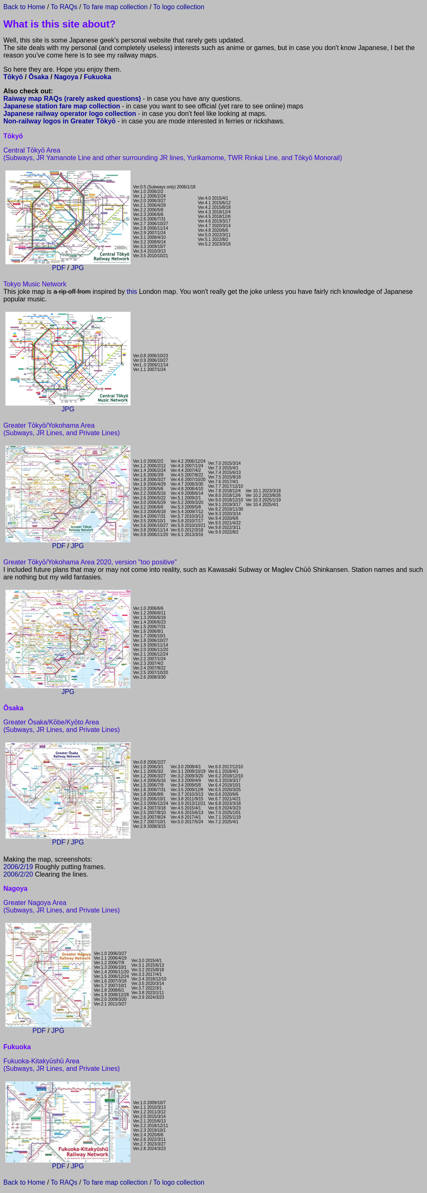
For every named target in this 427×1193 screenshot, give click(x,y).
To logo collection (178, 6)
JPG (77, 267)
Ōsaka (38, 76)
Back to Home (24, 6)
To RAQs (63, 6)
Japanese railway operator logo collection (69, 113)
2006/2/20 (18, 874)
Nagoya (66, 76)
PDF (58, 267)
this (132, 291)
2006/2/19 (18, 866)
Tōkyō (13, 76)
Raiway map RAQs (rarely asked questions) (72, 98)
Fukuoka (97, 76)
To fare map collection (115, 6)
